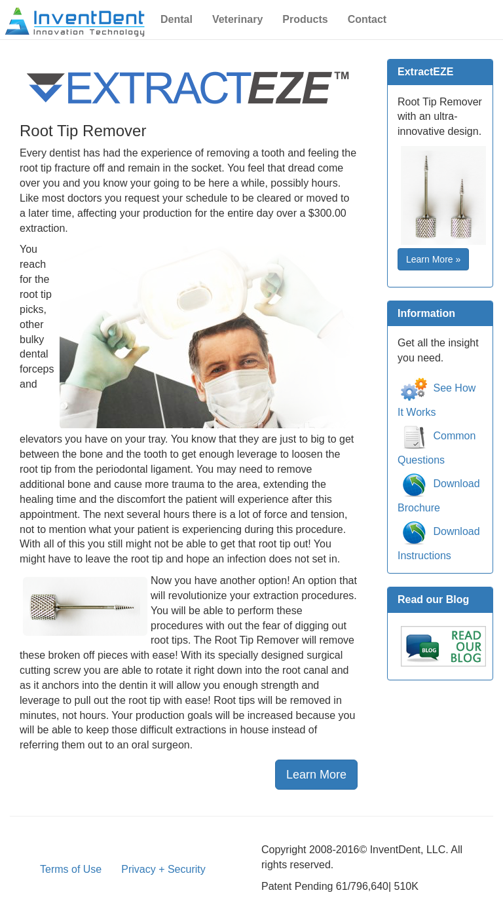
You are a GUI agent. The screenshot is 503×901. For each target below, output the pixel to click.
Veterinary (237, 19)
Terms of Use (71, 869)
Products (304, 19)
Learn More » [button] (433, 259)
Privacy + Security (163, 869)
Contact (367, 19)
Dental (176, 19)
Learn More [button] (316, 774)
